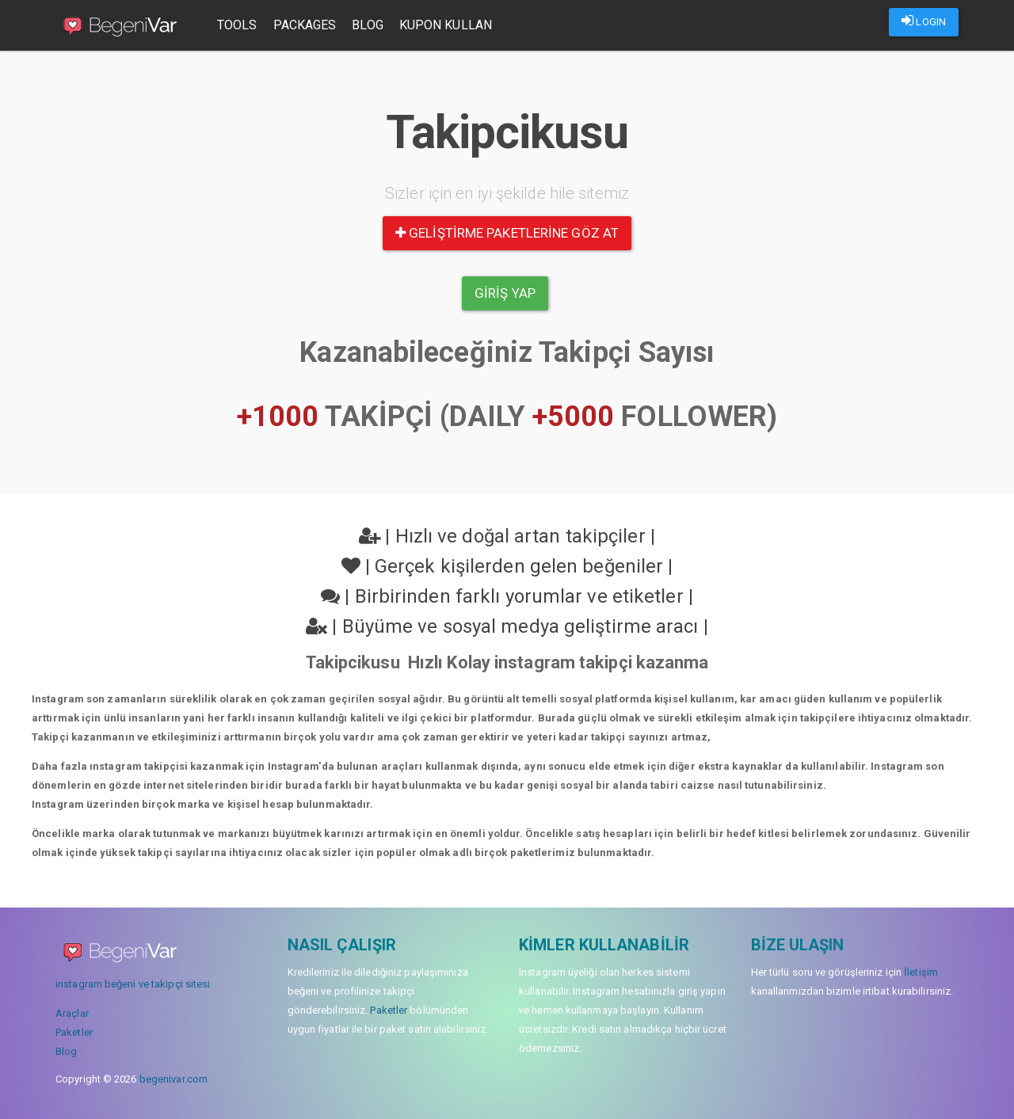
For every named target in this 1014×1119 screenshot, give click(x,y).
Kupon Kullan (445, 24)
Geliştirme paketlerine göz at (507, 233)
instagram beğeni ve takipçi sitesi (132, 984)
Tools (237, 24)
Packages (305, 24)
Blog (367, 24)
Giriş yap (505, 293)
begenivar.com (173, 1079)
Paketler (74, 1032)
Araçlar (72, 1013)
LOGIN (924, 20)
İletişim (921, 972)
